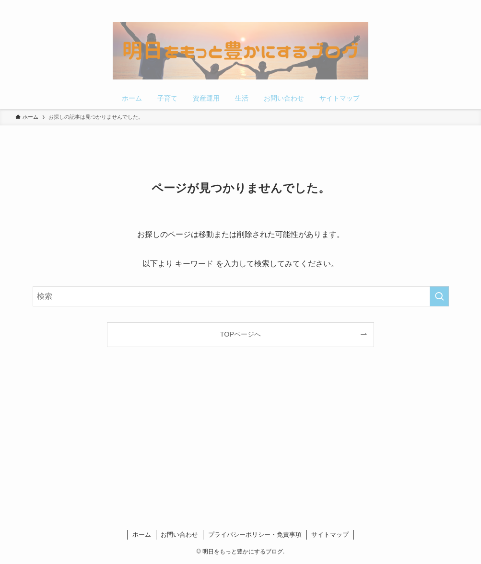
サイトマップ (330, 534)
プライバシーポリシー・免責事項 (255, 534)
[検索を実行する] (439, 296)
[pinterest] (434, 5)
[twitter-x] (422, 5)
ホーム (141, 534)
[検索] (459, 5)
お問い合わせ (179, 534)
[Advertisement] (240, 441)
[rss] (447, 5)
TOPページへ (240, 334)
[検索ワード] (241, 296)
